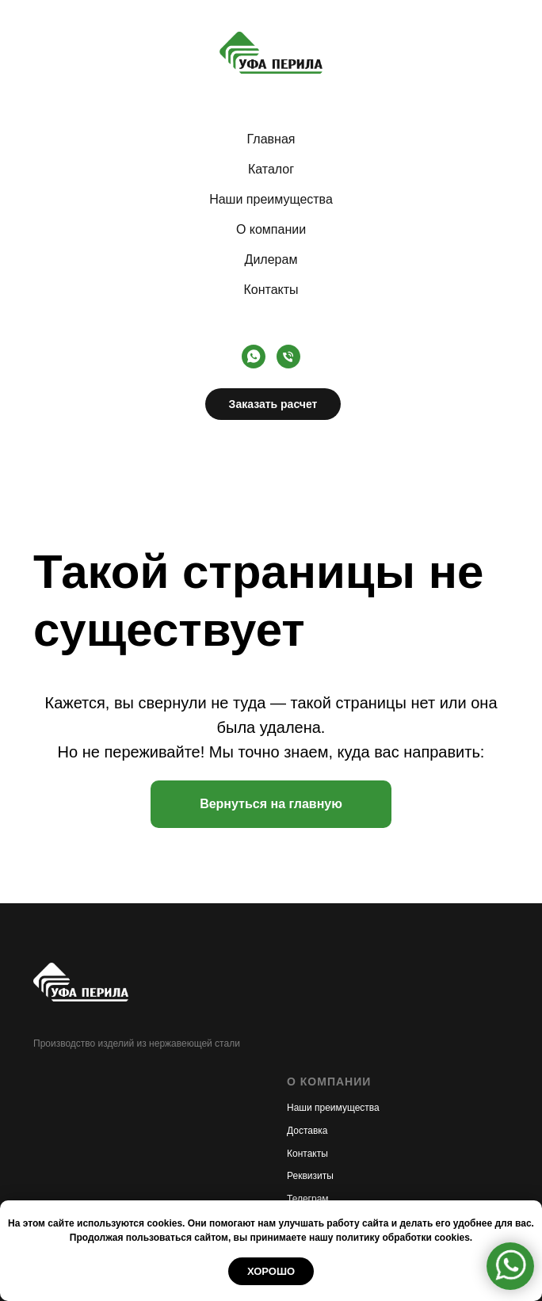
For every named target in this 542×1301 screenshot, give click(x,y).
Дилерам (271, 259)
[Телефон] (288, 356)
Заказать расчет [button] (273, 404)
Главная (271, 139)
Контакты (270, 289)
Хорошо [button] (271, 1271)
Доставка (307, 1130)
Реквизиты (310, 1175)
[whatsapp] (253, 356)
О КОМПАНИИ (329, 1081)
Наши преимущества (271, 199)
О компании (271, 229)
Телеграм (308, 1198)
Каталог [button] (271, 169)
